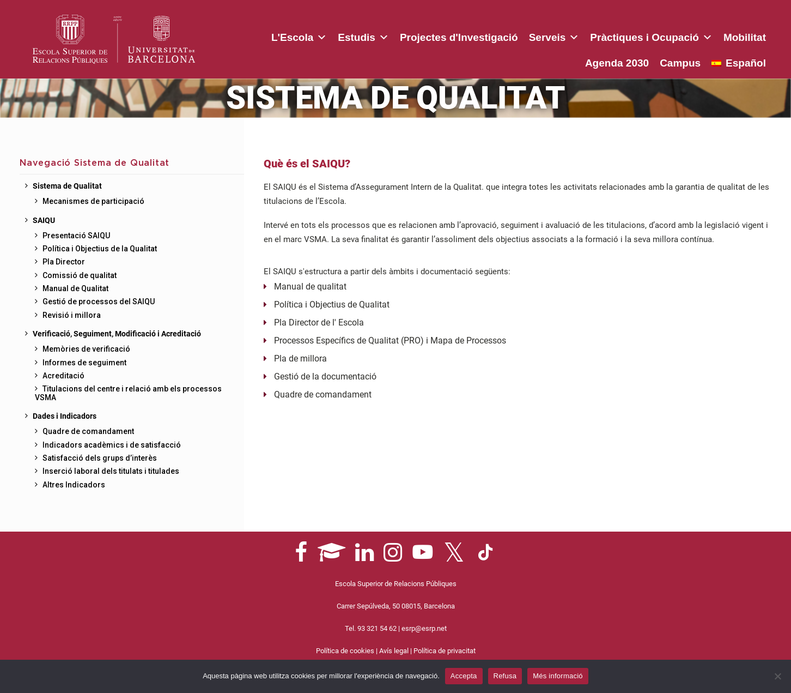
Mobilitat (670, 37)
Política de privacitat (444, 651)
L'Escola (224, 35)
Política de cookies (345, 651)
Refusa (505, 676)
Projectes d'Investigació (384, 37)
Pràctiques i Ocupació (576, 35)
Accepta (464, 676)
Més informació (558, 676)
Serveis (479, 35)
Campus (680, 63)
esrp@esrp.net (424, 628)
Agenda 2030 (734, 37)
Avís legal (394, 651)
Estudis (288, 35)
